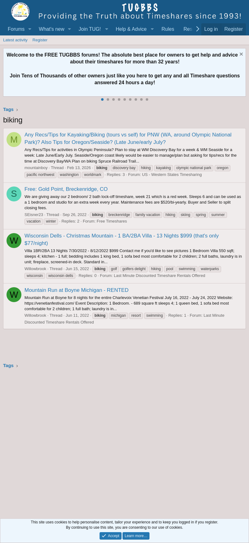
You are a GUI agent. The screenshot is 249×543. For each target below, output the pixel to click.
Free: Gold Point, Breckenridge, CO (66, 189)
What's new (51, 29)
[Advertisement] (124, 442)
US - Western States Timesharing (172, 174)
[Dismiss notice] (240, 55)
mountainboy (35, 167)
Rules (168, 29)
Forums (16, 29)
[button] (29, 29)
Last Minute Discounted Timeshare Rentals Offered (159, 275)
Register (40, 40)
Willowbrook (35, 268)
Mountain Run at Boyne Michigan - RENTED (76, 290)
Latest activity (15, 40)
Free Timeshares (112, 221)
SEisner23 (33, 214)
